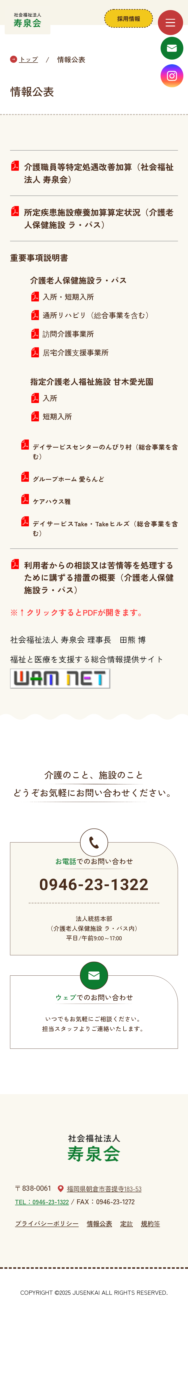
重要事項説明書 (41, 277)
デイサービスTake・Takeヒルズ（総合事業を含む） (105, 555)
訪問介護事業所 (71, 356)
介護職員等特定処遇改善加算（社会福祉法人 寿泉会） (96, 188)
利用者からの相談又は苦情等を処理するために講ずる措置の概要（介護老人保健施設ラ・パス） (96, 607)
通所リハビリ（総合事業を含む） (103, 337)
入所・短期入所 (71, 317)
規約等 (159, 1276)
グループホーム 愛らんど (73, 506)
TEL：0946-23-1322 (44, 1250)
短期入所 (59, 442)
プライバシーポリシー (47, 1276)
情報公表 (104, 1276)
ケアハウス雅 (54, 528)
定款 (133, 1276)
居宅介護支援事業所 (79, 376)
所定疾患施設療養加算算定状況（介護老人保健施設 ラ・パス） (96, 236)
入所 (51, 422)
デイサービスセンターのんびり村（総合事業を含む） (105, 478)
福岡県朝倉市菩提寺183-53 (108, 1238)
